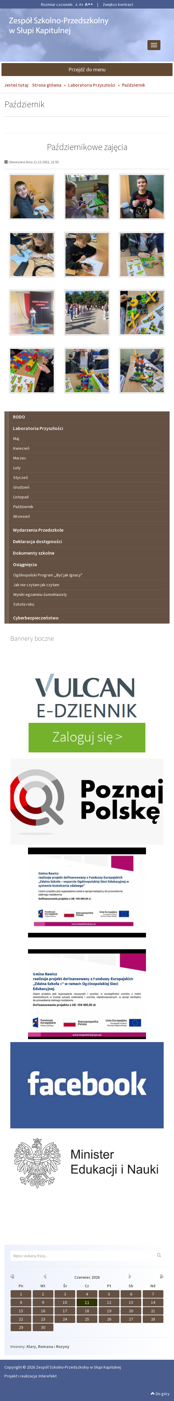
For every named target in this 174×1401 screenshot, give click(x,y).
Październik (23, 506)
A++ (89, 4)
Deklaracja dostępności (37, 541)
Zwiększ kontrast (118, 4)
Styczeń (20, 477)
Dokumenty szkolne (33, 553)
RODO (19, 417)
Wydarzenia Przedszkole (38, 530)
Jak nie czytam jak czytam (36, 584)
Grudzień (21, 487)
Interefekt (48, 1376)
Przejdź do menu (87, 69)
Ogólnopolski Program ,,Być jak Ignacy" (47, 575)
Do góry (160, 1393)
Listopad (21, 497)
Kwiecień (21, 448)
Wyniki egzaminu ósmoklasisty (40, 594)
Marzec (19, 458)
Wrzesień (21, 516)
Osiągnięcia (25, 564)
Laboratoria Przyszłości (92, 85)
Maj (16, 438)
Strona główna (46, 85)
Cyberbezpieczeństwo (36, 618)
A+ (81, 4)
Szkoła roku (23, 604)
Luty (17, 467)
